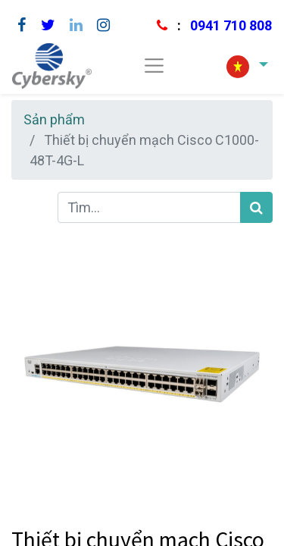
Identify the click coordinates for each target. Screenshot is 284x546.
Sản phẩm (54, 119)
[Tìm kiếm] (256, 207)
